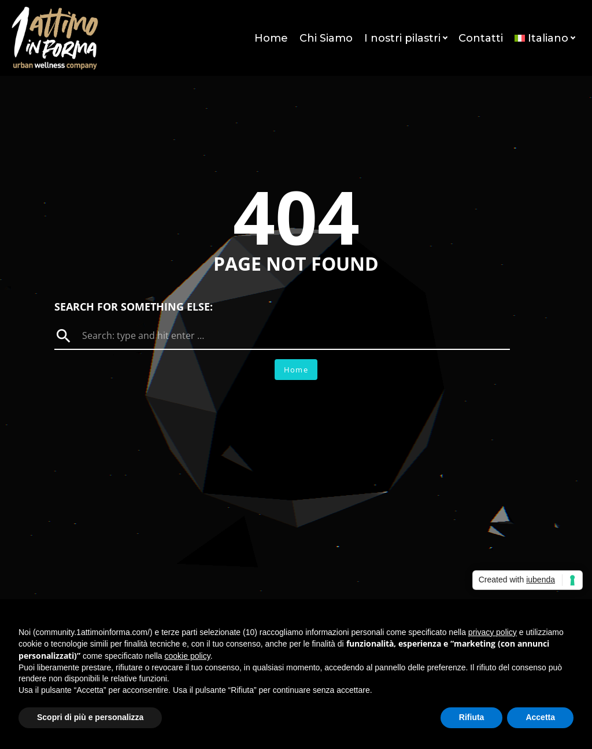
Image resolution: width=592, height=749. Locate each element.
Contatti (480, 38)
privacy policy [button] (492, 632)
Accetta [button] (540, 717)
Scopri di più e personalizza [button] (90, 717)
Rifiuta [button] (471, 717)
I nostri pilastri (405, 38)
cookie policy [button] (187, 656)
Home (271, 38)
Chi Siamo (326, 38)
